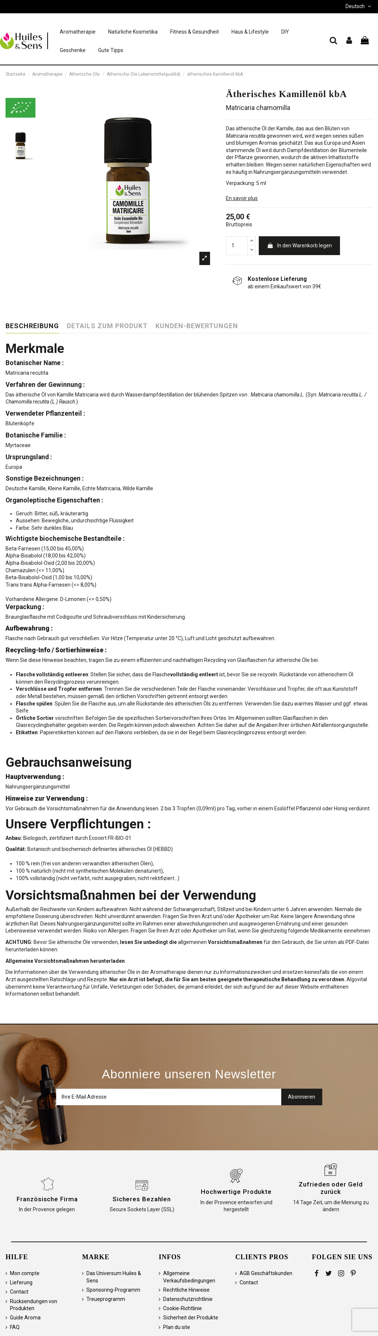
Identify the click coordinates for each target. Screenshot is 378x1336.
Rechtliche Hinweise (186, 1290)
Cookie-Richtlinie (182, 1308)
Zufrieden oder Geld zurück (330, 1188)
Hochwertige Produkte (236, 1191)
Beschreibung (32, 326)
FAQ (15, 1327)
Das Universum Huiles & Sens (113, 1277)
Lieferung (21, 1282)
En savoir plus (242, 198)
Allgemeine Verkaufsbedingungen (189, 1277)
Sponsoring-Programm (113, 1290)
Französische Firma (47, 1199)
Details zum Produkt (107, 326)
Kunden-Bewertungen (196, 326)
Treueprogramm (105, 1299)
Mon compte (24, 1273)
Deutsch (359, 6)
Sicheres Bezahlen (142, 1199)
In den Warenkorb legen (299, 245)
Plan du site (176, 1327)
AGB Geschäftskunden (266, 1273)
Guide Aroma (25, 1317)
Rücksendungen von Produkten (33, 1305)
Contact (19, 1292)
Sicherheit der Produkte (190, 1317)
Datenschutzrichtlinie (188, 1299)
